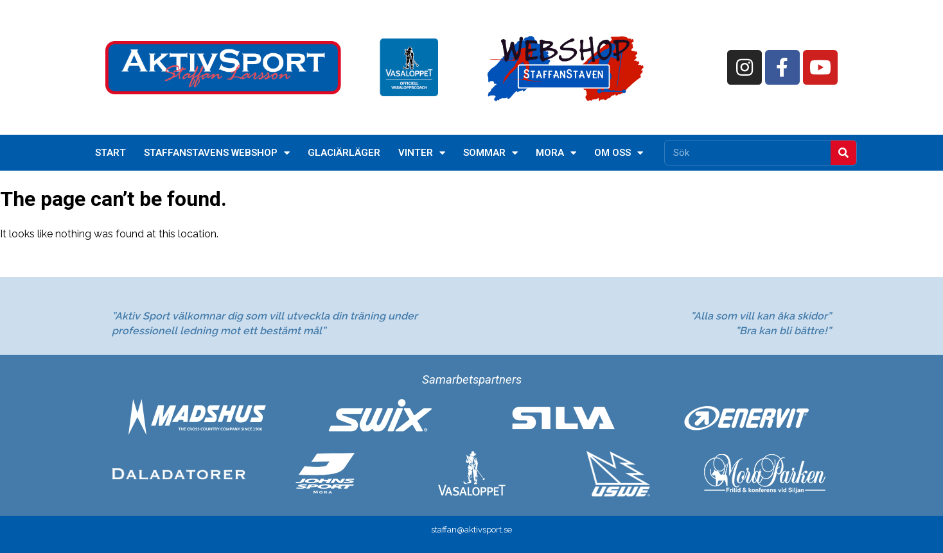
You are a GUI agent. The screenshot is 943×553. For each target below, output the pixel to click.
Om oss (618, 153)
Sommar (490, 153)
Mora (556, 153)
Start (110, 152)
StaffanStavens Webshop (217, 153)
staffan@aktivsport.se (471, 529)
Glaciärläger (344, 152)
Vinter (421, 153)
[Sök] (843, 152)
